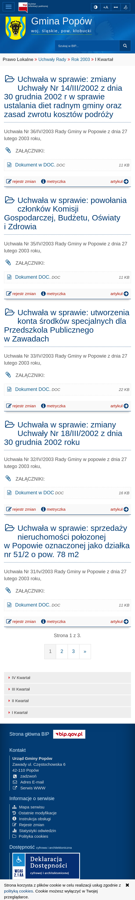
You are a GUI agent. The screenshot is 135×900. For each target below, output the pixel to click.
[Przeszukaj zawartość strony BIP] (87, 45)
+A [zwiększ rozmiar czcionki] (105, 7)
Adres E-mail (28, 782)
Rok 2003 (80, 59)
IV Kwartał (18, 677)
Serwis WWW (28, 788)
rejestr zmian (21, 182)
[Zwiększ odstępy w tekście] (116, 7)
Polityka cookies (30, 836)
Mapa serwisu (28, 807)
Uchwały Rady (52, 59)
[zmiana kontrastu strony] (95, 7)
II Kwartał (17, 700)
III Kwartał (18, 689)
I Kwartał (17, 712)
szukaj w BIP (125, 46)
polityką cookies (18, 891)
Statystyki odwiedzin (34, 830)
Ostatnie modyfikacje (34, 813)
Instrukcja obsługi (31, 818)
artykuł (120, 181)
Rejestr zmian (28, 824)
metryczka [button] (52, 181)
